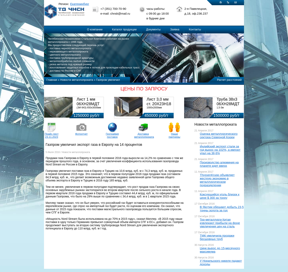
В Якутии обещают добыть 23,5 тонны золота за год (222, 208)
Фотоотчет (81, 133)
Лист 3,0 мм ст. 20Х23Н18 (159, 101)
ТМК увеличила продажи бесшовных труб (217, 237)
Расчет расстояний (229, 79)
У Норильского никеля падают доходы (221, 262)
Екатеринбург (79, 4)
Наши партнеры (174, 135)
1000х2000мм (154, 107)
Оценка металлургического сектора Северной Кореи (219, 135)
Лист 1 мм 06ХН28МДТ (88, 101)
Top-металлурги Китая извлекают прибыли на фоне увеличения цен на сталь (220, 223)
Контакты (195, 29)
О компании (94, 29)
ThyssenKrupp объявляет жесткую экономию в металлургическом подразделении (217, 180)
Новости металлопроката (76, 79)
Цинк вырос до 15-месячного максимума (220, 249)
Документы (153, 29)
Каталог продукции (124, 29)
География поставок (112, 135)
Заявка (174, 29)
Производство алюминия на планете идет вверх (219, 164)
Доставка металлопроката (143, 135)
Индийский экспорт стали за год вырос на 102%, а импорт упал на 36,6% (220, 150)
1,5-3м (220, 107)
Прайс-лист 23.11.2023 (51, 135)
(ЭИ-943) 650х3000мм (89, 107)
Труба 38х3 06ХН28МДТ (228, 101)
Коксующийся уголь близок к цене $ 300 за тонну (219, 196)
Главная (51, 79)
